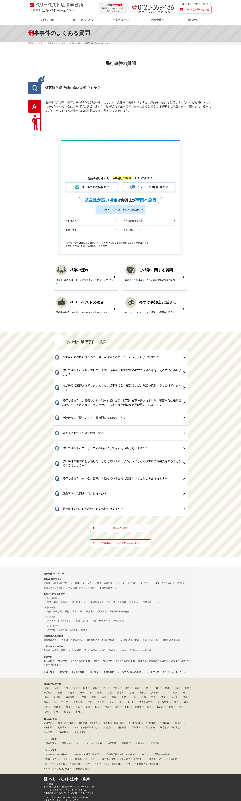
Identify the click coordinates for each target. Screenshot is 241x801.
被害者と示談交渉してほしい (58, 537)
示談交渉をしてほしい (137, 230)
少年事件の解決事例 (125, 615)
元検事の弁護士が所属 (54, 604)
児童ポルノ (134, 556)
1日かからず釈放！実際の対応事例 (120, 210)
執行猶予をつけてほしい (140, 537)
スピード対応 (74, 604)
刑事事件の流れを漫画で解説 (101, 594)
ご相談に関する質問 (136, 221)
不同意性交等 (97, 556)
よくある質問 (77, 626)
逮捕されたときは (151, 594)
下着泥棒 (147, 556)
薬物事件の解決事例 (181, 615)
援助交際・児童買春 (116, 556)
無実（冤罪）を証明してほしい (170, 537)
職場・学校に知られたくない (111, 537)
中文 (196, 4)
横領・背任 (104, 575)
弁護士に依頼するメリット (113, 604)
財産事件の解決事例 (102, 615)
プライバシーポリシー (173, 626)
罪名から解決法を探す (54, 548)
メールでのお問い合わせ (129, 626)
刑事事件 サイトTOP (54, 528)
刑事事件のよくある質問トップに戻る (120, 498)
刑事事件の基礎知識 (53, 590)
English (185, 4)
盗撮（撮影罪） (61, 556)
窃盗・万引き (82, 575)
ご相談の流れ (46, 19)
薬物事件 (85, 584)
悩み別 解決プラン (52, 533)
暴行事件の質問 (120, 482)
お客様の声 (62, 626)
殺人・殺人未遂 (87, 566)
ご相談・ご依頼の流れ (72, 594)
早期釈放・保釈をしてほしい (82, 542)
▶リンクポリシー (73, 754)
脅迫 (74, 566)
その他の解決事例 (52, 619)
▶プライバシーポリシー (54, 754)
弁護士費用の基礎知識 (128, 594)
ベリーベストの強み (53, 600)
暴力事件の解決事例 (80, 615)
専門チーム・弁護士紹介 (141, 604)
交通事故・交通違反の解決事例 (153, 615)
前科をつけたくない (84, 537)
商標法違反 (118, 575)
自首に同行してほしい (54, 542)
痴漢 (49, 556)
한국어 (206, 4)
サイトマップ (152, 626)
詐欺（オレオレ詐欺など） (60, 575)
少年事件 (51, 584)
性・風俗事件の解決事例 (55, 615)
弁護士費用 (157, 19)
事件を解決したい (84, 19)
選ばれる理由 (90, 604)
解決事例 (48, 611)
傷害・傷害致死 (54, 566)
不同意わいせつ (79, 556)
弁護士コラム (120, 19)
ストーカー (160, 556)
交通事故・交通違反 (68, 584)
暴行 (67, 566)
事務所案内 (194, 19)
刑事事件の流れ (51, 594)
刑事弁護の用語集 (171, 594)
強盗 (94, 575)
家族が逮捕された (108, 542)
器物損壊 (102, 566)
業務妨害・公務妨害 (119, 566)
